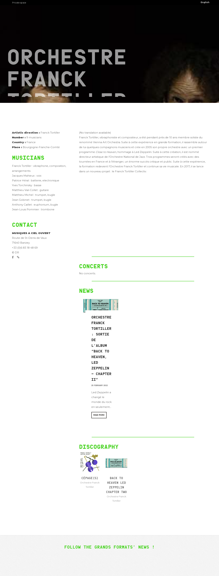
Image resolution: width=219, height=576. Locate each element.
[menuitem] (205, 2)
